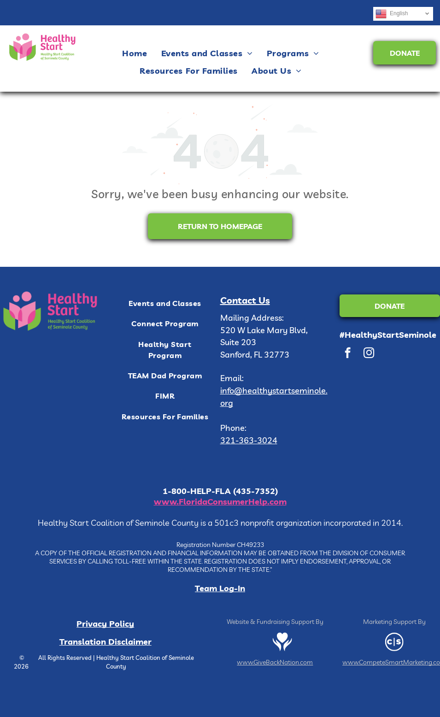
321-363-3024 (248, 440)
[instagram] (369, 354)
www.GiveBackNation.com (275, 662)
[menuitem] (134, 53)
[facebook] (348, 354)
